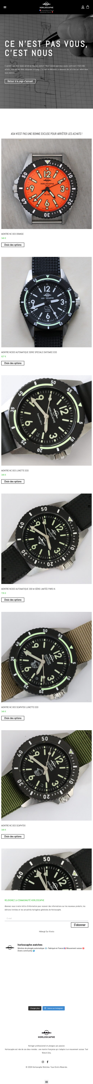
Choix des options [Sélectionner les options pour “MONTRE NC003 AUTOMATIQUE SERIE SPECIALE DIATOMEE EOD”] (12, 363)
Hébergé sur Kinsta (46, 931)
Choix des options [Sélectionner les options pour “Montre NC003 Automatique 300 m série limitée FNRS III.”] (12, 599)
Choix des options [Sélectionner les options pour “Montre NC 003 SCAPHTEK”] (12, 836)
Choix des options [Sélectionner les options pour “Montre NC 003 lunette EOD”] (12, 481)
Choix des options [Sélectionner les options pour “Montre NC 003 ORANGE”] (12, 245)
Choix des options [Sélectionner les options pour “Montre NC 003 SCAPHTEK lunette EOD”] (12, 718)
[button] (5, 7)
